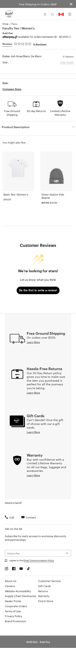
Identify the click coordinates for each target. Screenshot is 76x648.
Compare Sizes (11, 89)
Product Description (16, 127)
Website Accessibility (18, 591)
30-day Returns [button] (36, 111)
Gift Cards (44, 586)
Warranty (43, 596)
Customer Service (49, 581)
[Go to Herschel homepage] (9, 14)
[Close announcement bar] (71, 4)
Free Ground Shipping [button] (12, 112)
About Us (10, 581)
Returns (43, 591)
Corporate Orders (16, 606)
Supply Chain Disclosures (20, 596)
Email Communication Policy (39, 560)
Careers (10, 586)
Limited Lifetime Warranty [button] (60, 112)
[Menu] (69, 14)
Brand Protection (15, 621)
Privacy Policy (13, 616)
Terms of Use (13, 611)
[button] (45, 14)
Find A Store (45, 601)
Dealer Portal (13, 601)
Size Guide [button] (67, 62)
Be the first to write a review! (38, 290)
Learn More (33, 342)
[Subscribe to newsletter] (38, 553)
